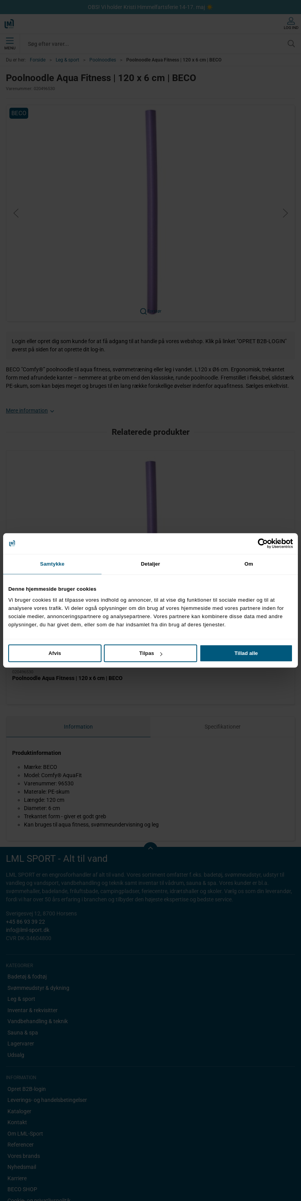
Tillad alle (246, 653)
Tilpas (150, 653)
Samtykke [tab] (52, 564)
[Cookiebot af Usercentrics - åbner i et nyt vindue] (258, 543)
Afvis (55, 653)
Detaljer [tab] (150, 564)
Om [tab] (249, 564)
